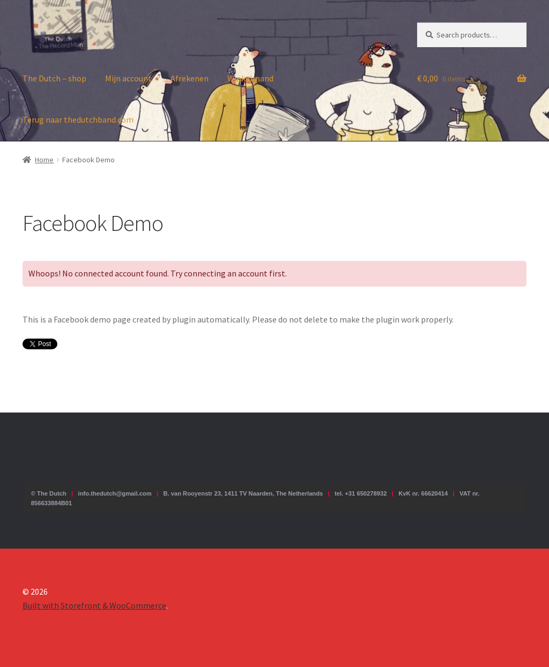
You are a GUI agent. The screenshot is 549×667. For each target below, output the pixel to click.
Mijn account (128, 78)
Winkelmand (250, 78)
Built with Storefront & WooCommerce (94, 605)
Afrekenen (189, 78)
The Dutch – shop (54, 78)
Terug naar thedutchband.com (78, 119)
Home (44, 159)
